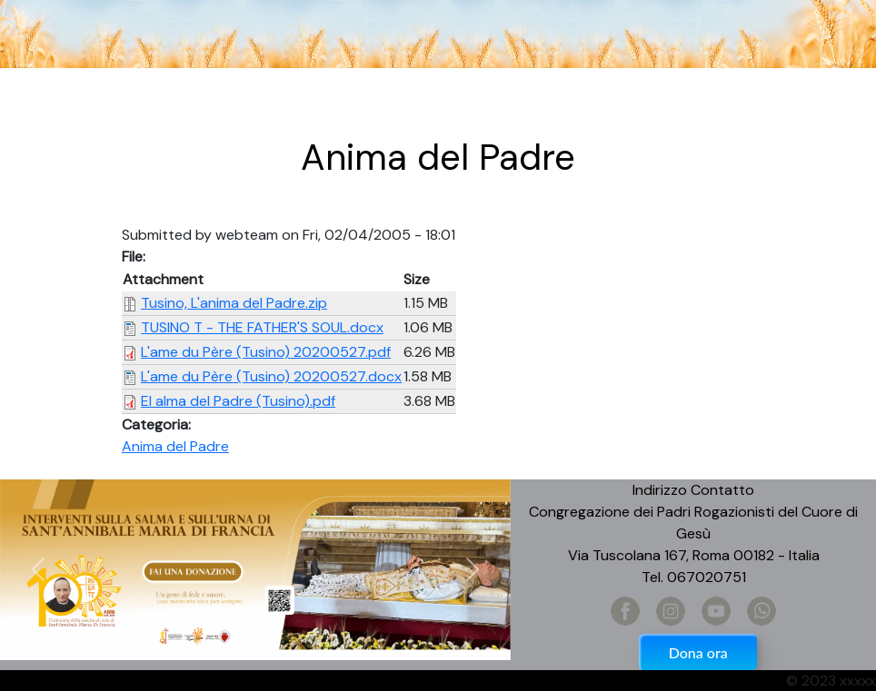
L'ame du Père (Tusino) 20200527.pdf (266, 351)
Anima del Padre (175, 446)
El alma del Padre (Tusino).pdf (238, 400)
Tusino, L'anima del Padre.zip (234, 302)
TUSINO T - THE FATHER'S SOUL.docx (262, 327)
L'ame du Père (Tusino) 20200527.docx (271, 376)
